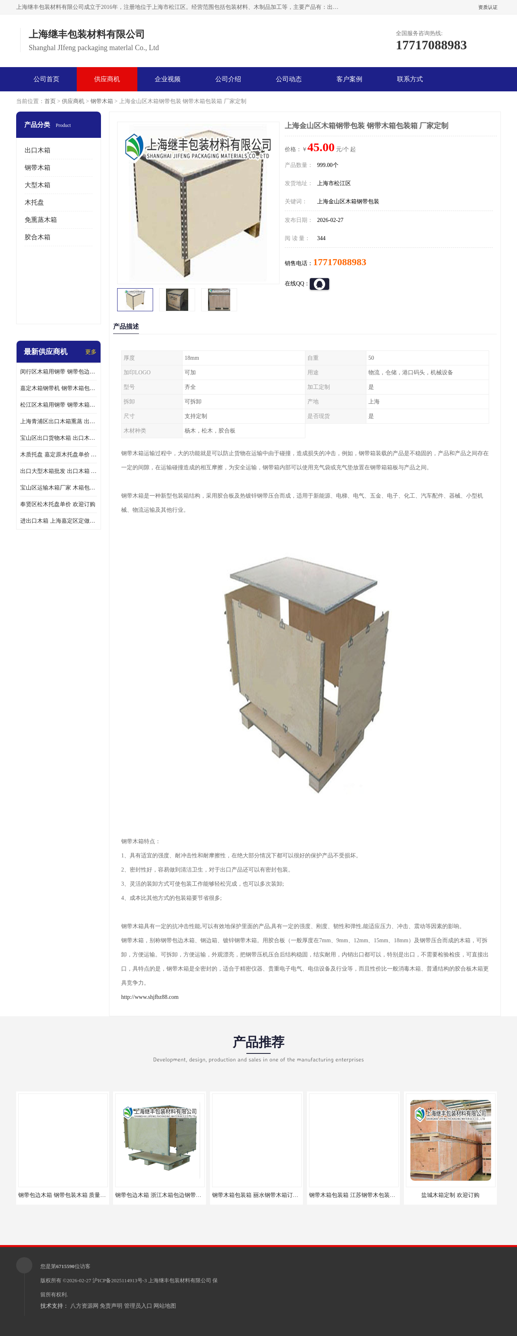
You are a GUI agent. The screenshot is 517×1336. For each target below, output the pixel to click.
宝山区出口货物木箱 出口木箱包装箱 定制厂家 (58, 438)
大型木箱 (37, 185)
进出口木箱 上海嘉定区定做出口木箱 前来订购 (58, 521)
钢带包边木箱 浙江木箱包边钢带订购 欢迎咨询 (173, 1195)
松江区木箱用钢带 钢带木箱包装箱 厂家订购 (58, 405)
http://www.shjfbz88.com (150, 997)
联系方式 (410, 79)
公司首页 (46, 79)
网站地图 (164, 1306)
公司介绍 (228, 79)
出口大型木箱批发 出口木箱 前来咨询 (58, 471)
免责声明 (111, 1306)
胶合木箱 (37, 237)
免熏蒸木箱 (41, 219)
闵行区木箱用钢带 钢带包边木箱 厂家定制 (58, 372)
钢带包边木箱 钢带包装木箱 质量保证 (64, 1195)
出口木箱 (37, 150)
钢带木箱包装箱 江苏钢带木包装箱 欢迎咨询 (364, 1195)
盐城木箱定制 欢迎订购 (450, 1195)
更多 (91, 352)
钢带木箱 (101, 101)
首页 (50, 101)
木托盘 (34, 202)
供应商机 (107, 79)
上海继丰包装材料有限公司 (179, 1280)
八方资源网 (84, 1306)
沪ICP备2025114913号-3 (119, 1280)
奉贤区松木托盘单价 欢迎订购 (57, 504)
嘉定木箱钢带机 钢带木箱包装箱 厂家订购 (58, 388)
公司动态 (289, 79)
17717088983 (339, 262)
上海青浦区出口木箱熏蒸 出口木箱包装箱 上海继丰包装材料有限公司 (58, 421)
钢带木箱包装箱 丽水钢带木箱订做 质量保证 (267, 1195)
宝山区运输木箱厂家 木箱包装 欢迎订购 (58, 488)
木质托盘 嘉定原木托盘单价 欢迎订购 (58, 455)
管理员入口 (138, 1306)
